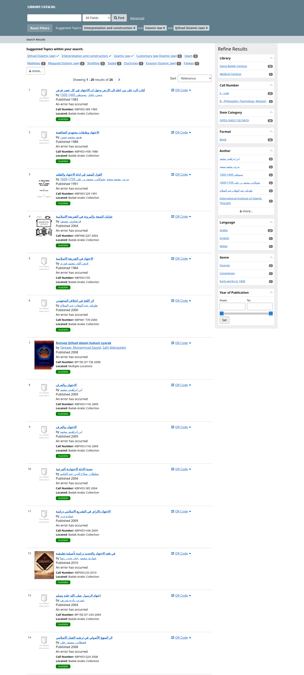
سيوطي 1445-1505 (73, 95)
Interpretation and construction (86, 56)
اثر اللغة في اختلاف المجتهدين (75, 301)
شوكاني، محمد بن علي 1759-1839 (82, 179)
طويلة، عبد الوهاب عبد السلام (79, 305)
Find (119, 18)
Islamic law (124, 56)
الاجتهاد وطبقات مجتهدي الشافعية (77, 132)
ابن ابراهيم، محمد (71, 390)
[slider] (222, 313)
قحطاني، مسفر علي (73, 642)
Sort (173, 78)
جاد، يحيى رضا (69, 558)
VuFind (34, 7)
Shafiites (93, 63)
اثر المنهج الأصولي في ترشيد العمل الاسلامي (84, 637)
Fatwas (189, 63)
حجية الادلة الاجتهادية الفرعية (74, 469)
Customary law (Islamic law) (156, 56)
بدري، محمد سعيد (117, 179)
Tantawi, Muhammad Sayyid (80, 347)
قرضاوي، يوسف (70, 221)
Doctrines (131, 63)
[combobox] (54, 18)
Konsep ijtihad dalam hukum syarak (83, 343)
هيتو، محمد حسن (71, 137)
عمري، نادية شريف (72, 600)
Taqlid (112, 63)
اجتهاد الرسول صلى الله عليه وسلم (78, 595)
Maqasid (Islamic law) (63, 63)
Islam (189, 56)
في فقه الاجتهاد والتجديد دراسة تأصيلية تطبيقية (85, 553)
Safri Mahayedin (114, 347)
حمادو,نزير (66, 516)
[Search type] (96, 18)
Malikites (33, 63)
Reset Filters (39, 28)
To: (249, 300)
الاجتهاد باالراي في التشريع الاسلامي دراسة (83, 511)
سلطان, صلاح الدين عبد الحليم (79, 474)
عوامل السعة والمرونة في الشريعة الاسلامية (84, 216)
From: (223, 300)
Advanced (137, 18)
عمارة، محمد (88, 558)
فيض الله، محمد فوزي (74, 263)
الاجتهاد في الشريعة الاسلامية (74, 258)
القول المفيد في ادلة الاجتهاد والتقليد (79, 174)
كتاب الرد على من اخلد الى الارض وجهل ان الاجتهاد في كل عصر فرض (100, 90)
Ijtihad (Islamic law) (43, 56)
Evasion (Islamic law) (161, 63)
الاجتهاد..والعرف (66, 385)
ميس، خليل (95, 95)
